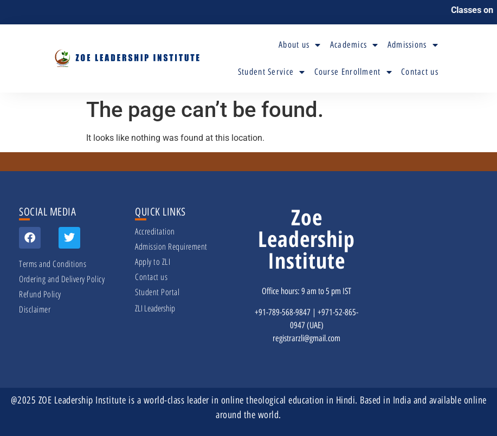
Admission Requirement (171, 246)
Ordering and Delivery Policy (62, 279)
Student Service (272, 72)
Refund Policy (40, 294)
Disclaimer (34, 309)
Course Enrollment (353, 72)
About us (300, 45)
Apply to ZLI (152, 262)
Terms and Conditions (52, 264)
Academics (354, 45)
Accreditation (155, 231)
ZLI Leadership (155, 308)
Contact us (419, 72)
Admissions (413, 45)
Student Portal (157, 292)
